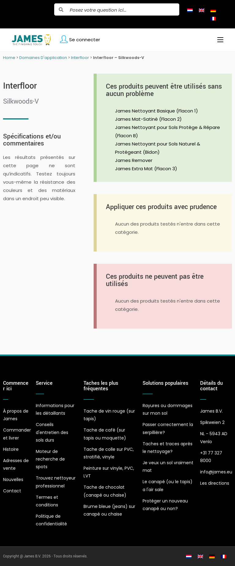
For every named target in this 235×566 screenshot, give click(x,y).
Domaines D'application (43, 57)
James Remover (133, 160)
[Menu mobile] (218, 40)
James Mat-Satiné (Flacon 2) (148, 119)
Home (9, 57)
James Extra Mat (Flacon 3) (146, 168)
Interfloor (80, 57)
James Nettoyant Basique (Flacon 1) (156, 111)
